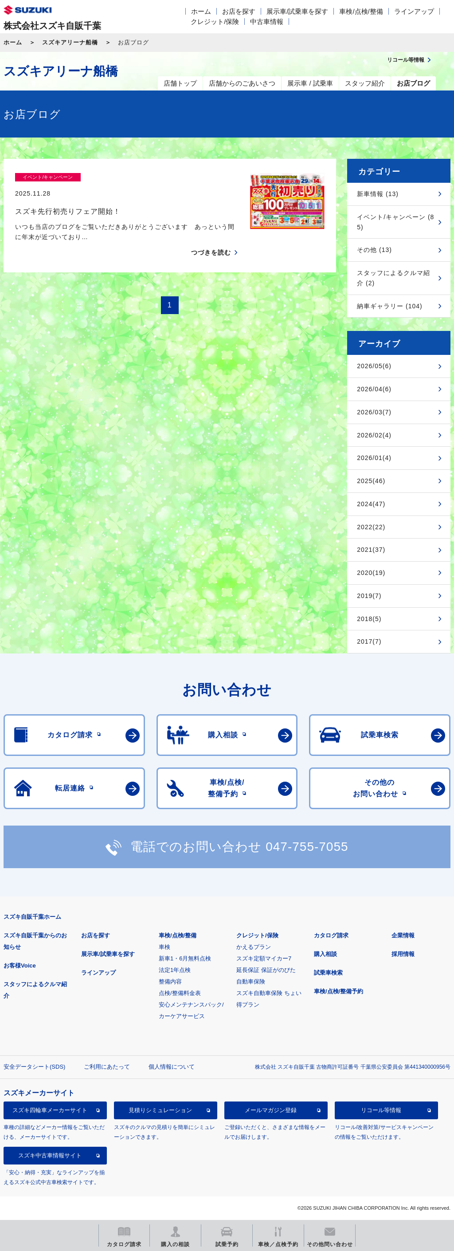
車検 (164, 947)
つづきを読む (211, 236)
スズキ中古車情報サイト (50, 1155)
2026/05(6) (374, 366)
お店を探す (238, 11)
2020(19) (371, 572)
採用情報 (403, 954)
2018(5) (369, 618)
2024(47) (371, 503)
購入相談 (325, 954)
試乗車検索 (328, 972)
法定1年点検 (175, 970)
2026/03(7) (374, 412)
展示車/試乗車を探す (297, 11)
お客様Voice (20, 965)
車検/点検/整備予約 (338, 991)
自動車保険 (250, 981)
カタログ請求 (331, 935)
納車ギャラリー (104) (390, 306)
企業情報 (403, 935)
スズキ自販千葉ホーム (32, 916)
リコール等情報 (381, 1110)
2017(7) (369, 641)
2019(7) (369, 595)
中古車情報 (266, 21)
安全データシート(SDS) (34, 1066)
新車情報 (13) (378, 193)
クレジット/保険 (215, 21)
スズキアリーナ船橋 (70, 42)
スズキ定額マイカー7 (263, 958)
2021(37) (371, 549)
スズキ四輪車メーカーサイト (49, 1110)
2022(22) (371, 527)
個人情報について (172, 1066)
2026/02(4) (374, 435)
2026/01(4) (374, 457)
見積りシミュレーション (160, 1110)
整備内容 (170, 981)
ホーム (201, 11)
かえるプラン (253, 947)
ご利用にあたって (107, 1066)
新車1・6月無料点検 (185, 958)
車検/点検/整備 (361, 11)
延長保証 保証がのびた (266, 970)
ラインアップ (414, 11)
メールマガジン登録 (271, 1110)
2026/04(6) (374, 389)
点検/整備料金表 (180, 993)
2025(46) (371, 480)
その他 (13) (374, 249)
